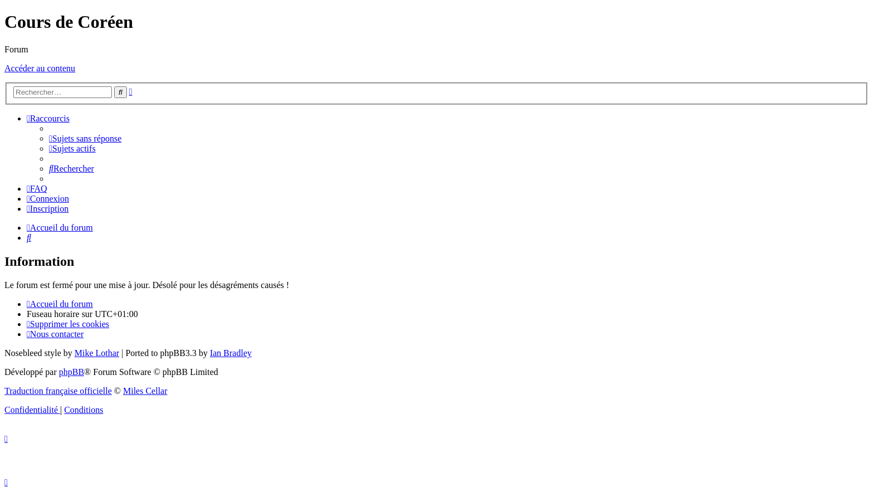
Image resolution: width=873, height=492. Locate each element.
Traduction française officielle (58, 391)
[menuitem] (85, 138)
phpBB (71, 372)
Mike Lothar (97, 353)
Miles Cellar (145, 391)
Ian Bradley (231, 353)
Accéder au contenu (39, 68)
